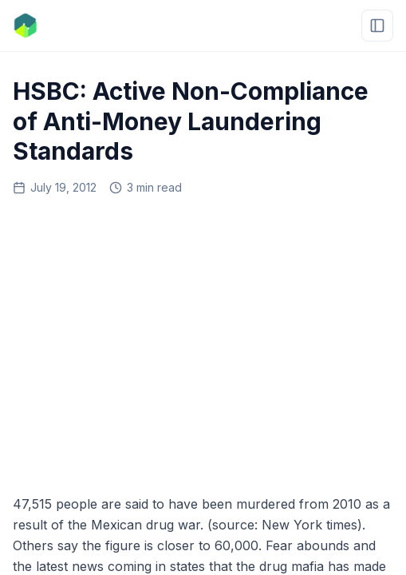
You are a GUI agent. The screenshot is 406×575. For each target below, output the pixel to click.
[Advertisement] (203, 339)
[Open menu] (377, 26)
